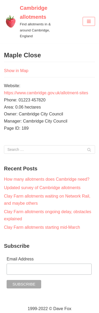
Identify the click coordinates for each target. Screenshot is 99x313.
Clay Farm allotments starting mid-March (42, 227)
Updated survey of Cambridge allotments (42, 187)
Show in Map (16, 70)
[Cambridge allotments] (33, 21)
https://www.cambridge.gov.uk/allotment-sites (46, 93)
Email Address (20, 259)
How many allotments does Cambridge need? (46, 179)
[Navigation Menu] (89, 21)
